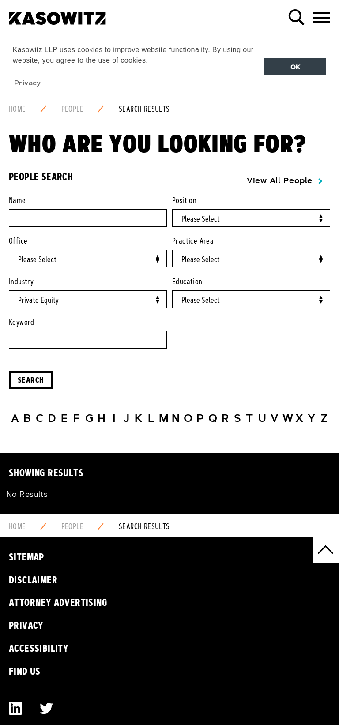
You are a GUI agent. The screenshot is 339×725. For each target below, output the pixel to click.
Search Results (144, 109)
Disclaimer (33, 580)
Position (184, 200)
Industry (21, 281)
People (72, 109)
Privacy (26, 625)
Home (17, 109)
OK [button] (295, 67)
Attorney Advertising (58, 602)
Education (187, 281)
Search (31, 380)
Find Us (25, 671)
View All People (280, 180)
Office (18, 241)
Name (17, 200)
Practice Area (193, 241)
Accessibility (38, 648)
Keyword (21, 322)
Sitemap (26, 557)
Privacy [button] (27, 82)
